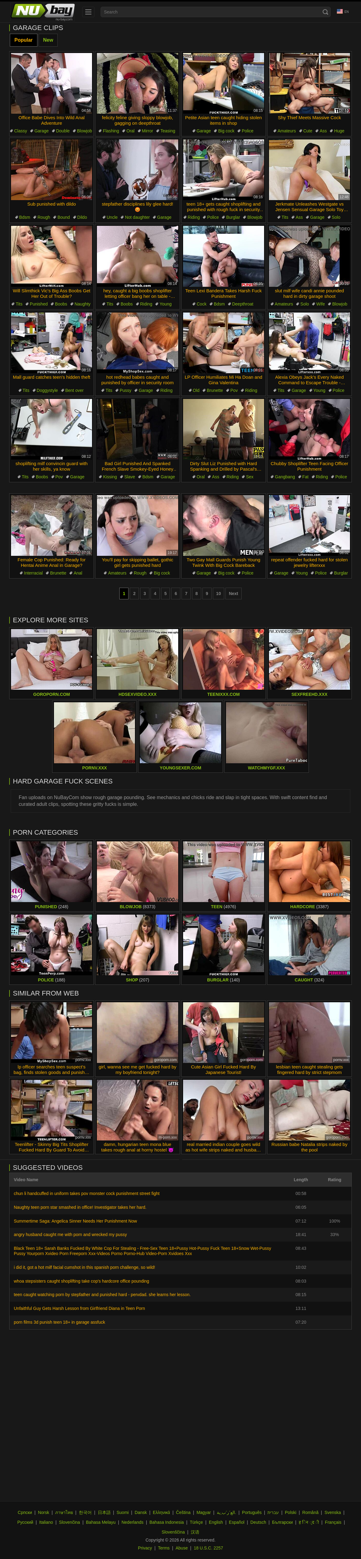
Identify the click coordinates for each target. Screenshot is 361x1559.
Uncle (112, 217)
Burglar (233, 217)
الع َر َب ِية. (226, 1512)
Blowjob (84, 130)
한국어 (85, 1512)
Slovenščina (173, 1532)
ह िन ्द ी (309, 1522)
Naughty (82, 304)
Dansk (141, 1512)
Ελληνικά (161, 1512)
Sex (249, 476)
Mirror (147, 130)
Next (233, 593)
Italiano (46, 1522)
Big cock (226, 130)
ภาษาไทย (64, 1512)
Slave (129, 476)
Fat (305, 476)
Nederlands (132, 1522)
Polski (290, 1512)
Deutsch (258, 1522)
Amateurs (287, 130)
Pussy (125, 390)
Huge (339, 130)
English (216, 1522)
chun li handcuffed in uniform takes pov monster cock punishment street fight (86, 1193)
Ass (323, 130)
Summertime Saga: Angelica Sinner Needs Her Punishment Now (75, 1221)
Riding (194, 217)
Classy (20, 130)
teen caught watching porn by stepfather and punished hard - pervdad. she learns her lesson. (102, 1294)
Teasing (167, 130)
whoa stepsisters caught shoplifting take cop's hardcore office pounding (81, 1281)
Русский (25, 1522)
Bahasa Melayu (101, 1522)
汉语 (195, 1532)
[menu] (88, 12)
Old (196, 390)
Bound (63, 217)
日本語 (104, 1512)
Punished (39, 304)
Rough (43, 217)
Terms (164, 1548)
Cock (201, 304)
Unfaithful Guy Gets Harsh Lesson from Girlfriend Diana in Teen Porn (79, 1308)
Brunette (215, 390)
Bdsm (24, 217)
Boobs (61, 304)
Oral (130, 130)
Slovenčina (69, 1522)
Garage (41, 130)
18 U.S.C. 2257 (208, 1548)
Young (165, 304)
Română (310, 1512)
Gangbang (285, 476)
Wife (320, 304)
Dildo (82, 217)
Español (236, 1522)
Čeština (183, 1512)
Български (282, 1522)
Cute (308, 130)
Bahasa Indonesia (166, 1522)
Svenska (333, 1512)
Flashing (111, 130)
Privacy (145, 1548)
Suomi (123, 1512)
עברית (273, 1512)
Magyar (204, 1512)
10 (218, 593)
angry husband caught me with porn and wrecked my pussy (70, 1234)
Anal (78, 573)
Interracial (33, 573)
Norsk (43, 1512)
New (48, 40)
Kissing (110, 476)
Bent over (74, 390)
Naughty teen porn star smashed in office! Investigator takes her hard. (80, 1207)
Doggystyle (47, 390)
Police (247, 130)
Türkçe (196, 1522)
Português (252, 1512)
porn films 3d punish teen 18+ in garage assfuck (59, 1322)
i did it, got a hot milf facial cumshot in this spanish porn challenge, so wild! (84, 1267)
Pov (234, 390)
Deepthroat (242, 304)
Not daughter (137, 217)
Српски (25, 1512)
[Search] (325, 12)
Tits (285, 217)
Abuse (182, 1548)
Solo (336, 217)
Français (333, 1522)
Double (63, 130)
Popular (23, 40)
